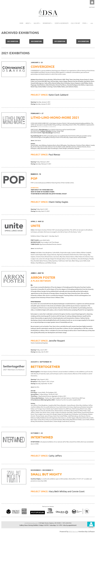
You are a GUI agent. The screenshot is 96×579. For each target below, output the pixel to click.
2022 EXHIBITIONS (12, 41)
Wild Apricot (73, 531)
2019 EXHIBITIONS (59, 41)
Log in (92, 2)
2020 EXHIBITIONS (36, 41)
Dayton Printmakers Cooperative (46, 126)
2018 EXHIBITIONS (83, 41)
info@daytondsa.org (31, 523)
